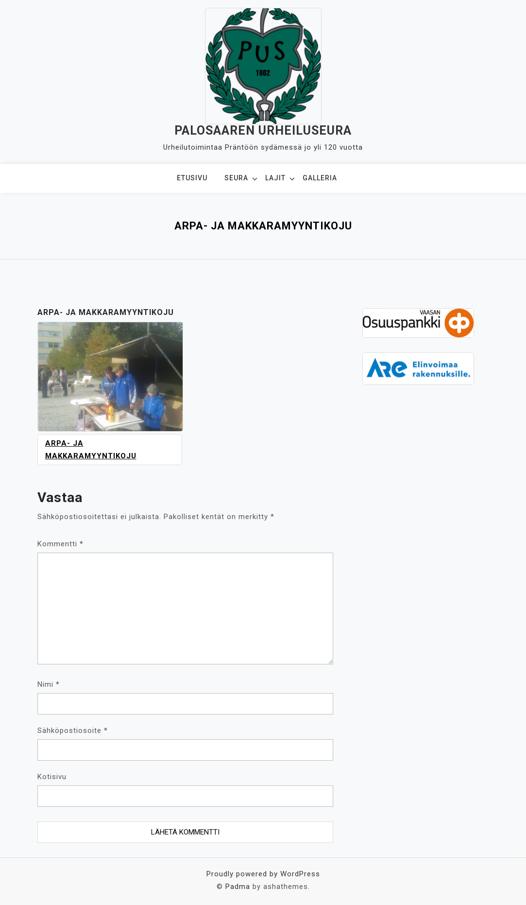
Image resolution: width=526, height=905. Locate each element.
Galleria (320, 178)
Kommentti (60, 544)
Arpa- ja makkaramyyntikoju (90, 449)
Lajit (275, 178)
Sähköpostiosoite (72, 730)
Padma (237, 886)
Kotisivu (52, 776)
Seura (236, 178)
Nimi (48, 684)
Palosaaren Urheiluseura (263, 130)
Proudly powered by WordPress (263, 874)
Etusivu (192, 178)
